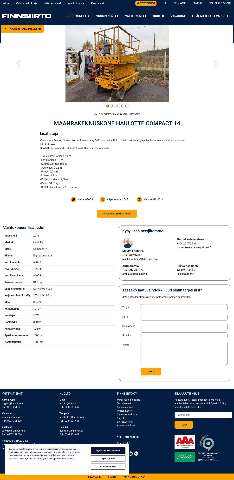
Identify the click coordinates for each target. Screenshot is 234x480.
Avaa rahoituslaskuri (117, 213)
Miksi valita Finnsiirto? (129, 399)
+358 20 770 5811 (187, 243)
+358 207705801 (186, 270)
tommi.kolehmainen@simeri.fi (194, 247)
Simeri (197, 3)
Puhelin (126, 335)
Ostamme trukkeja (26, 3)
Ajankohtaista (76, 3)
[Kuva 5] (122, 106)
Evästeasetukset (126, 425)
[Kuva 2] (111, 106)
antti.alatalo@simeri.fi (135, 273)
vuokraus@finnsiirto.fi (14, 430)
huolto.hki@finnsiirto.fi (71, 430)
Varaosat (178, 16)
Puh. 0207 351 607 (69, 407)
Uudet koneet (78, 16)
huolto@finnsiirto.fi (69, 403)
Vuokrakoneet (107, 16)
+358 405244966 (132, 255)
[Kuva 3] (115, 106)
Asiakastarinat (52, 3)
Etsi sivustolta (125, 421)
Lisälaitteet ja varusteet (212, 16)
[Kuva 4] (118, 106)
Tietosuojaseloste (127, 414)
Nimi (125, 316)
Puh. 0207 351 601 (12, 407)
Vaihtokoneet (135, 16)
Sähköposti (128, 326)
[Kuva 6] (126, 106)
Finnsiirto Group (220, 3)
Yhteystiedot (146, 3)
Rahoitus (122, 418)
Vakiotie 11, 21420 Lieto (15, 440)
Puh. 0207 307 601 (69, 420)
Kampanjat (97, 3)
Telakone (179, 3)
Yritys (6, 3)
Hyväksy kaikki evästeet (108, 450)
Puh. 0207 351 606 (12, 434)
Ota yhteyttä (123, 443)
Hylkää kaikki (108, 458)
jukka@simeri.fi (185, 273)
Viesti (125, 344)
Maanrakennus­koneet (126, 114)
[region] (67, 459)
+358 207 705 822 (132, 270)
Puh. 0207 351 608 (12, 420)
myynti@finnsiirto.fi (12, 403)
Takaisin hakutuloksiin (23, 28)
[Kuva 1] (107, 106)
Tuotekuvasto (124, 410)
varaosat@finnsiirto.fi (13, 417)
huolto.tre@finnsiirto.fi (71, 417)
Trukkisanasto (124, 403)
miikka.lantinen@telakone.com (140, 259)
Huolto (158, 16)
